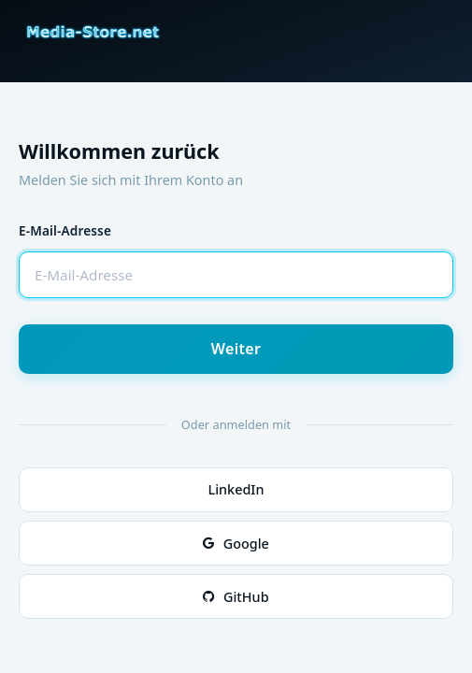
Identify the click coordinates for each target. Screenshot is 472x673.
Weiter (236, 348)
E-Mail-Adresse (65, 230)
